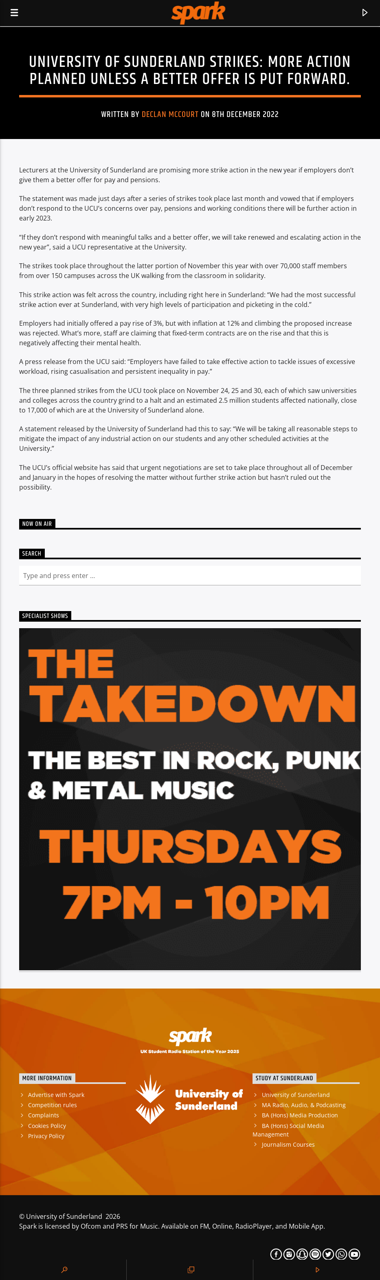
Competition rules (52, 1105)
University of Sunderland (296, 1095)
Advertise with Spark (56, 1095)
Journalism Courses (288, 1144)
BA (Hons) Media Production (300, 1115)
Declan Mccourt (170, 114)
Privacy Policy (46, 1136)
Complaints (43, 1115)
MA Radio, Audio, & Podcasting (304, 1105)
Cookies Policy (47, 1126)
